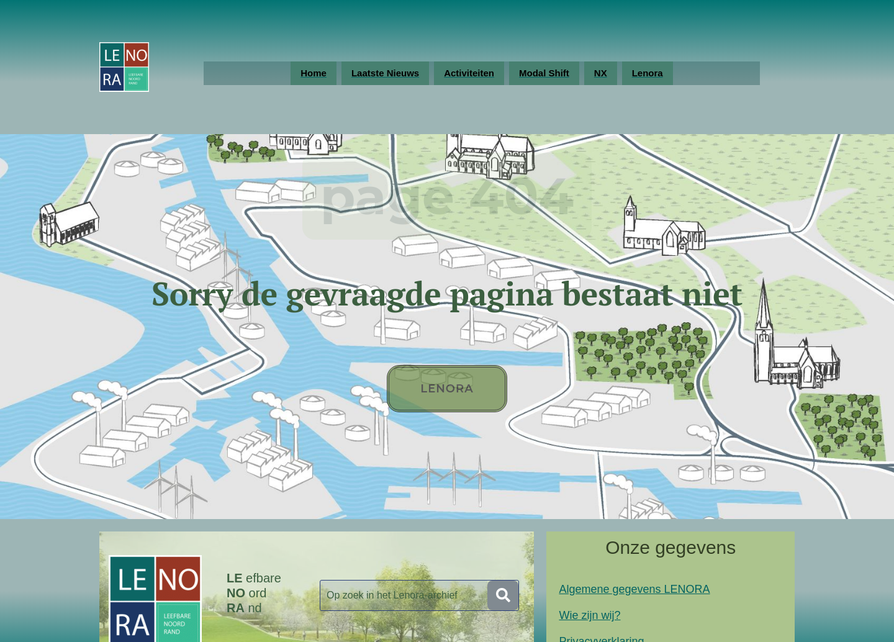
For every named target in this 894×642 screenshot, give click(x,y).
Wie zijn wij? (589, 615)
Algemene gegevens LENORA (634, 589)
